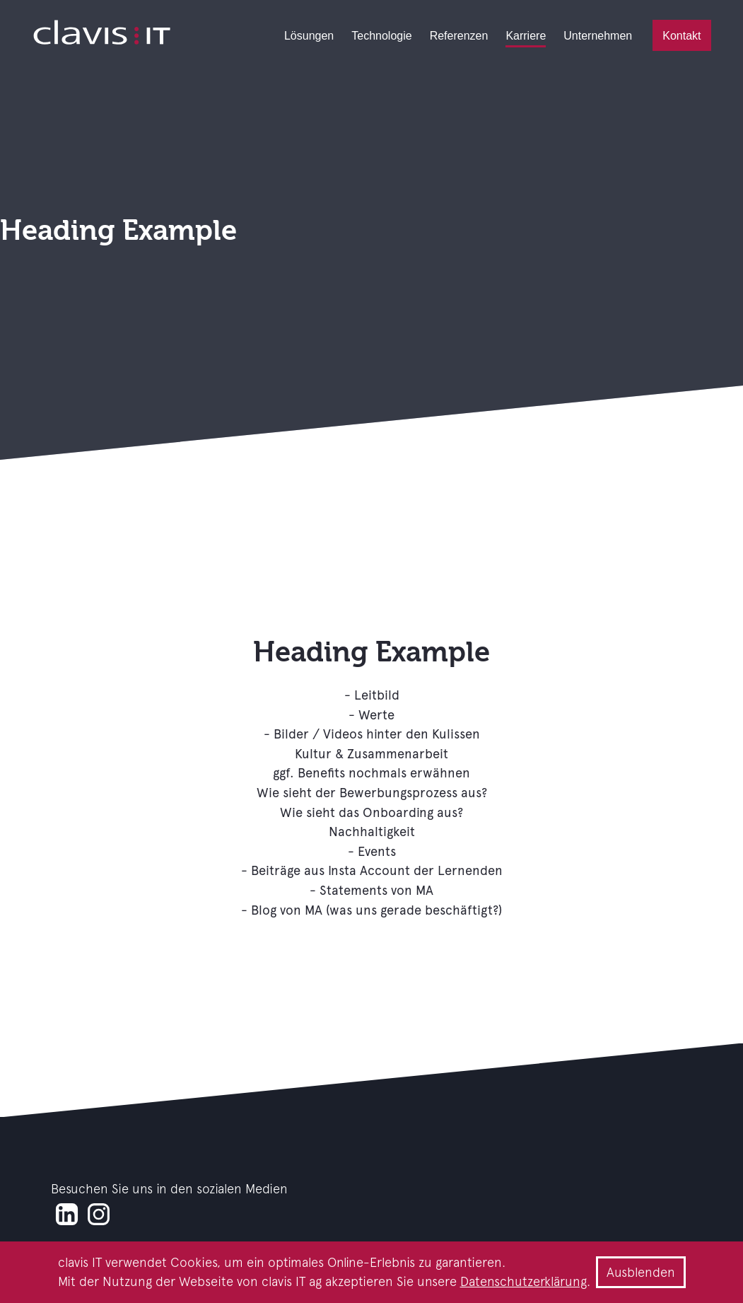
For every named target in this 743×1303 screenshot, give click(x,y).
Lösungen (309, 36)
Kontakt (681, 36)
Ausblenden (641, 1272)
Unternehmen (597, 36)
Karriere (525, 36)
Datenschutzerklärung (523, 1281)
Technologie (381, 36)
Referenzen (459, 36)
